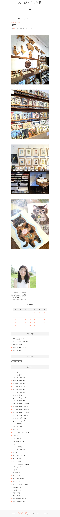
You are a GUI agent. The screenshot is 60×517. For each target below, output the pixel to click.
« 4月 (12, 328)
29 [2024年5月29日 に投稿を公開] (25, 325)
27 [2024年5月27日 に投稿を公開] (15, 325)
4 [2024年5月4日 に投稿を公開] (39, 312)
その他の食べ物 (17, 441)
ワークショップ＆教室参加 (20, 464)
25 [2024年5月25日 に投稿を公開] (39, 322)
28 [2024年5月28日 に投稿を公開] (20, 325)
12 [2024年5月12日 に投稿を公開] (44, 316)
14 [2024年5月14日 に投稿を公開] (20, 319)
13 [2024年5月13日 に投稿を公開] (15, 319)
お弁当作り (16, 429)
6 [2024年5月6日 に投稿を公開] (15, 316)
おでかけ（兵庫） (17, 383)
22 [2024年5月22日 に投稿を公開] (25, 322)
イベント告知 (16, 446)
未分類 (18, 22)
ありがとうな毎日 (30, 2)
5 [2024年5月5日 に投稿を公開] (44, 312)
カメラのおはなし (17, 449)
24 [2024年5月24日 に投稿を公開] (34, 322)
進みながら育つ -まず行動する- (21, 341)
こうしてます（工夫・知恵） (20, 432)
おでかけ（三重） (17, 377)
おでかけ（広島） (17, 392)
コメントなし (29, 28)
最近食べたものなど (18, 344)
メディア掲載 (16, 461)
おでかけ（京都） (17, 380)
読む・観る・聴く (17, 501)
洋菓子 (15, 493)
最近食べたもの (17, 350)
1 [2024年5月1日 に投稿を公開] (25, 312)
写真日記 (14, 22)
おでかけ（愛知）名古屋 (19, 398)
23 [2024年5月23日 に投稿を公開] (30, 322)
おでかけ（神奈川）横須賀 (20, 409)
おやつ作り (16, 426)
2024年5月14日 (20, 28)
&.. (14, 372)
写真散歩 (15, 472)
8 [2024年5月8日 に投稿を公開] (25, 316)
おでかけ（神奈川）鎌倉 (19, 418)
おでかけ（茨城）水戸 (19, 421)
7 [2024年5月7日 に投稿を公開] (20, 316)
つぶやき (15, 444)
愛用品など (16, 487)
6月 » (16, 328)
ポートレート (16, 458)
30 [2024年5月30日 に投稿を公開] (30, 325)
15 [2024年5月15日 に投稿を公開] (25, 319)
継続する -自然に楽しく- (20, 347)
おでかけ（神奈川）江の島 (20, 412)
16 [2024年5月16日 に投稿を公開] (30, 319)
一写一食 (15, 467)
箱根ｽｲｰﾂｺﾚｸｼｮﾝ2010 (18, 498)
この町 (15, 435)
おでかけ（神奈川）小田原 (20, 403)
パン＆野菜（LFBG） (18, 455)
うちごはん (16, 375)
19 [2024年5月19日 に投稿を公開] (44, 319)
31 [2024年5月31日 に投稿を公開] (34, 325)
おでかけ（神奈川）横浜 (19, 406)
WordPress (30, 514)
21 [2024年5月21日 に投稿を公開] (20, 322)
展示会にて (16, 25)
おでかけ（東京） (17, 400)
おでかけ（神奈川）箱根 (19, 415)
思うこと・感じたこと (19, 484)
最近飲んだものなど (18, 339)
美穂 (14, 28)
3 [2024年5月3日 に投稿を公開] (34, 312)
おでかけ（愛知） (17, 395)
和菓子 (15, 481)
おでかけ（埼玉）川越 (19, 386)
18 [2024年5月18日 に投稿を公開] (39, 319)
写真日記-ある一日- (18, 478)
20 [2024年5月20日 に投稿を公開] (15, 322)
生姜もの (15, 495)
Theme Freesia (37, 513)
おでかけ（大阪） (17, 389)
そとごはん (16, 438)
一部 (14, 470)
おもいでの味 (16, 423)
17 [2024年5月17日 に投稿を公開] (34, 319)
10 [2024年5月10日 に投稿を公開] (34, 316)
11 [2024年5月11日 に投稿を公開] (39, 316)
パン (14, 452)
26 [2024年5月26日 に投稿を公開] (44, 322)
